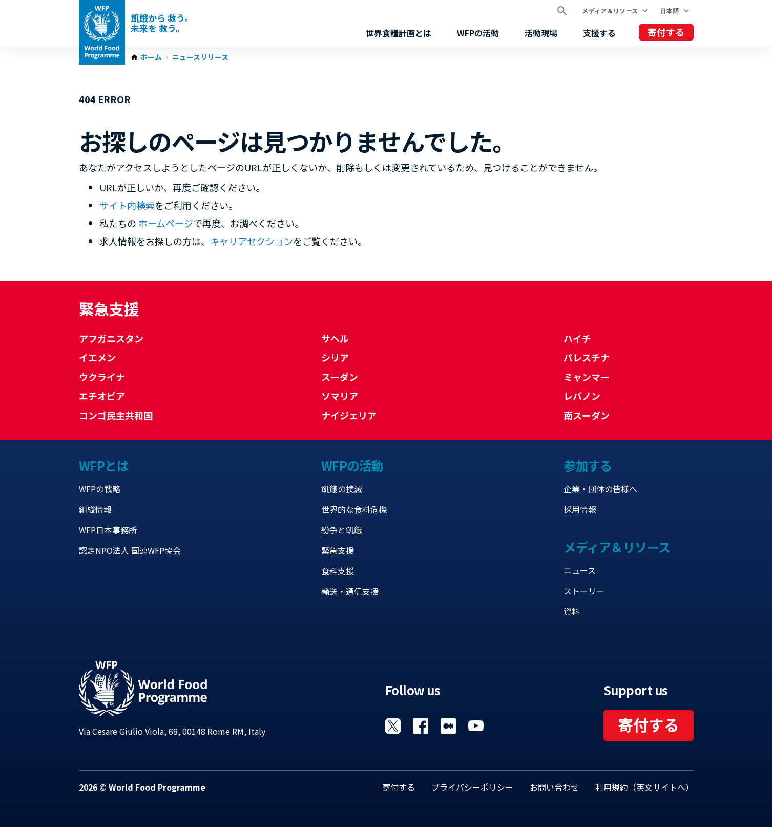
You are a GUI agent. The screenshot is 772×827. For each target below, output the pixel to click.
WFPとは (104, 465)
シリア (335, 357)
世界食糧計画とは (398, 33)
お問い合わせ (554, 787)
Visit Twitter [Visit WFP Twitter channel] (393, 726)
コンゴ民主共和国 (116, 415)
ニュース (580, 570)
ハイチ (577, 338)
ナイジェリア (349, 415)
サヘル (335, 338)
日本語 (669, 10)
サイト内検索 (127, 205)
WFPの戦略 (99, 488)
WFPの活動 (478, 33)
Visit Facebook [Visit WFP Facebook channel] (420, 726)
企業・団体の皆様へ (600, 488)
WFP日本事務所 (108, 529)
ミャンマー (587, 377)
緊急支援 (337, 550)
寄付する (666, 31)
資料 (572, 611)
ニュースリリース (200, 57)
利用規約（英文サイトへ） (644, 787)
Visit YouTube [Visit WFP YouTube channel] (476, 726)
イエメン (97, 357)
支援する (599, 33)
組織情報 (95, 509)
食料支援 (337, 570)
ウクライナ (102, 377)
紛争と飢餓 (341, 529)
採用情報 (580, 509)
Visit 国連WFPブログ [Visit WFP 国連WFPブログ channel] (448, 726)
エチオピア (102, 395)
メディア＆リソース (610, 10)
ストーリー (584, 590)
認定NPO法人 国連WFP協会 (130, 550)
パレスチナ (587, 357)
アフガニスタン (111, 338)
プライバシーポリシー (472, 787)
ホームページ (165, 223)
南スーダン (587, 415)
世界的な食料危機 (354, 509)
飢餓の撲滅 (341, 488)
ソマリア (339, 395)
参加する (588, 465)
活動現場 (541, 33)
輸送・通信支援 (350, 591)
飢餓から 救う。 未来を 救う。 (162, 23)
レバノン (582, 395)
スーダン (339, 377)
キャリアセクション (251, 241)
